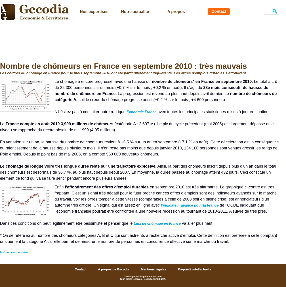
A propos (176, 11)
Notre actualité (135, 11)
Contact (218, 11)
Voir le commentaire (14, 252)
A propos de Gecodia (114, 269)
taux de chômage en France (157, 223)
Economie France (141, 112)
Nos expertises (94, 11)
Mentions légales (154, 269)
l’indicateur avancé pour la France (190, 205)
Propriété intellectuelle (194, 269)
